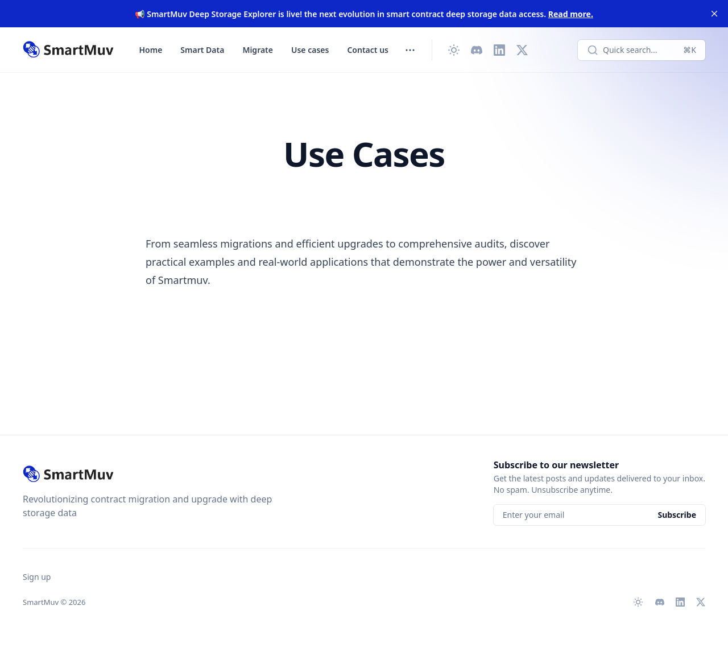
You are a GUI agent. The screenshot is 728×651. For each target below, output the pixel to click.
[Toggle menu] (410, 50)
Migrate (257, 49)
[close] (714, 14)
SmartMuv (41, 602)
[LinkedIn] (499, 50)
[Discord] (476, 50)
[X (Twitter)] (522, 50)
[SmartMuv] (68, 50)
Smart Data (202, 49)
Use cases (310, 49)
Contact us (367, 49)
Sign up (37, 576)
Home (151, 49)
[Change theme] (454, 50)
